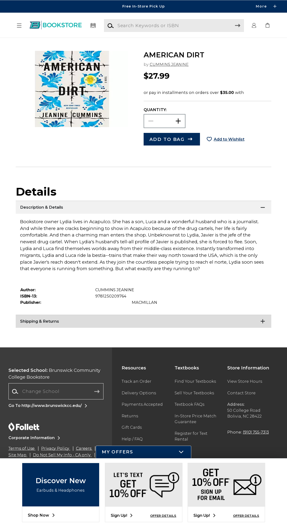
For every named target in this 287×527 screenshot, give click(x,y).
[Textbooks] (93, 26)
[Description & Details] (143, 207)
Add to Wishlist (229, 139)
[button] (19, 26)
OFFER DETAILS (163, 516)
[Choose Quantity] (164, 121)
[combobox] (55, 391)
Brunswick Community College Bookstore (54, 373)
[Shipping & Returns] (143, 321)
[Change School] (55, 391)
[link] (267, 26)
